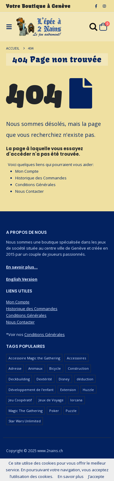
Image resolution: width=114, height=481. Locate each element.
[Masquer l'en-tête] (39, 27)
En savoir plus (71, 476)
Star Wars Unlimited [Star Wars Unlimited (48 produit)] (25, 421)
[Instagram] (104, 6)
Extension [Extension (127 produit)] (68, 389)
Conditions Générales (35, 184)
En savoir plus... (22, 267)
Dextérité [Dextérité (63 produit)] (44, 379)
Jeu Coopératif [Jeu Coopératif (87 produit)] (20, 400)
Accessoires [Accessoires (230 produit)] (76, 358)
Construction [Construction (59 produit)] (78, 368)
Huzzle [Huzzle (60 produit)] (88, 389)
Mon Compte (27, 171)
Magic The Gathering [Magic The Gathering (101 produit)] (26, 410)
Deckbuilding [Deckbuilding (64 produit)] (19, 379)
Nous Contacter (29, 191)
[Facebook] (96, 6)
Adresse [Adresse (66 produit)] (15, 368)
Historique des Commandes (41, 178)
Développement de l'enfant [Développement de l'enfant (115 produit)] (31, 389)
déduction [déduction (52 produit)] (85, 379)
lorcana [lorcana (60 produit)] (76, 400)
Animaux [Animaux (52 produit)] (35, 368)
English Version (21, 279)
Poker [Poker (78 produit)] (54, 410)
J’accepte (96, 476)
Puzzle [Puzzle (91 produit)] (71, 410)
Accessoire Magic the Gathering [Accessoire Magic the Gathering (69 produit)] (34, 358)
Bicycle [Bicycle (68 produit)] (55, 368)
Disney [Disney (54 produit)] (64, 379)
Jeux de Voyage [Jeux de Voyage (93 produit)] (51, 400)
